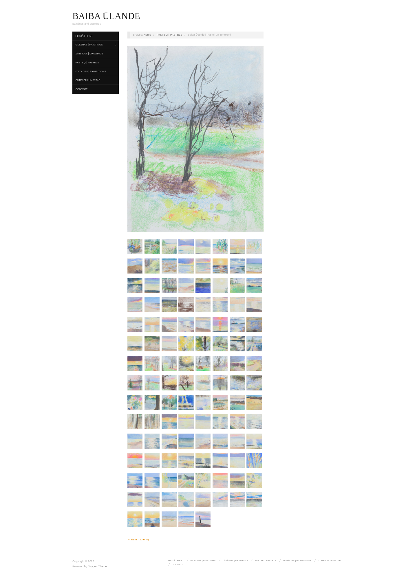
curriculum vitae (88, 80)
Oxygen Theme (97, 566)
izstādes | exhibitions (91, 71)
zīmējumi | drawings (89, 53)
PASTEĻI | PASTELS (87, 62)
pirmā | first (84, 35)
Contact (82, 89)
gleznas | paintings (89, 44)
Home (147, 34)
